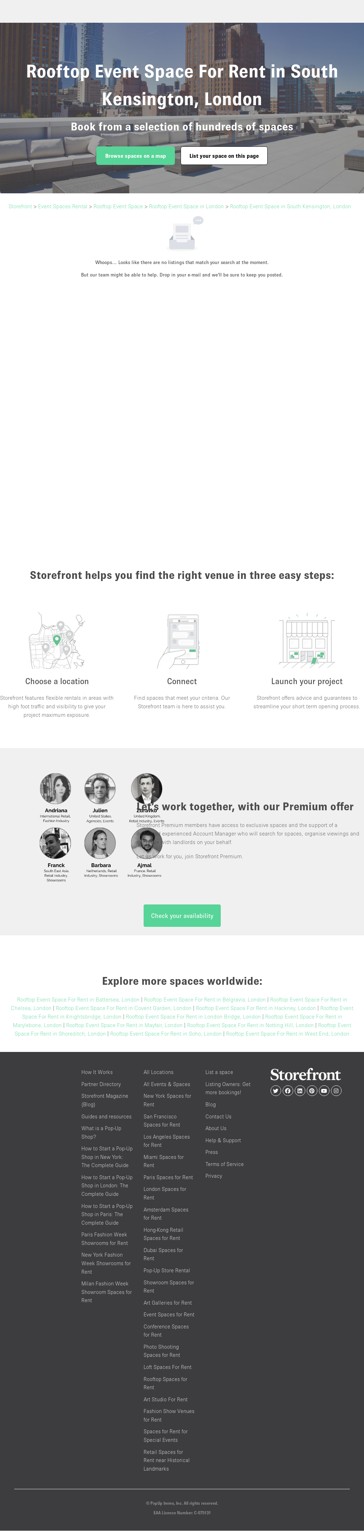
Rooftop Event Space (118, 206)
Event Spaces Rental (62, 206)
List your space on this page (224, 155)
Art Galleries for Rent (168, 1303)
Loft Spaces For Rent (168, 1367)
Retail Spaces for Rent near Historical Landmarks (167, 1460)
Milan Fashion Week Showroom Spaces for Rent (106, 1292)
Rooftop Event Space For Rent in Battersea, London (78, 1000)
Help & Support (223, 1141)
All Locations (158, 1073)
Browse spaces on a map (135, 155)
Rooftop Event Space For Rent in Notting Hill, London (250, 1025)
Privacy (213, 1176)
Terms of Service (224, 1164)
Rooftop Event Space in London (186, 206)
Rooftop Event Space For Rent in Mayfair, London (124, 1025)
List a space (219, 1073)
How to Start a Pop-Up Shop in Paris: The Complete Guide (107, 1214)
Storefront (20, 206)
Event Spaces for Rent (169, 1315)
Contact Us (218, 1117)
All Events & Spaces (167, 1084)
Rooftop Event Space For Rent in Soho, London (166, 1034)
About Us (215, 1129)
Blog (210, 1105)
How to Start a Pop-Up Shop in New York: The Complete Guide (107, 1157)
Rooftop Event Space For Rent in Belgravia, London (205, 1000)
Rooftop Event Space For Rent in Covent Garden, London (124, 1008)
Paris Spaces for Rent (168, 1178)
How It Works (97, 1073)
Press (211, 1152)
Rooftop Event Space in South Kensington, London (290, 206)
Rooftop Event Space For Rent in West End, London (287, 1034)
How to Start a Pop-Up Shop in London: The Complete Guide (107, 1186)
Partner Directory (101, 1084)
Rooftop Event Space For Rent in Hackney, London (256, 1008)
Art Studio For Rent (166, 1400)
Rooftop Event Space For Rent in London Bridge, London (193, 1017)
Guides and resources (106, 1117)
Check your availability (182, 916)
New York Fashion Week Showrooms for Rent (106, 1263)
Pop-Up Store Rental (167, 1271)
